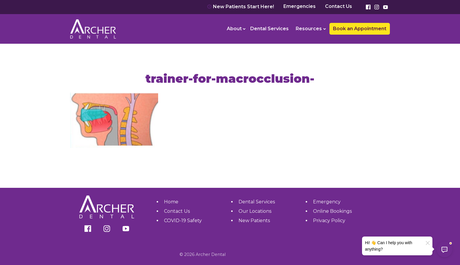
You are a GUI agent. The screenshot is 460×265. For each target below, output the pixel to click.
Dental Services (269, 28)
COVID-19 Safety (183, 220)
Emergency (327, 202)
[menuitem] (235, 29)
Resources (309, 28)
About (234, 28)
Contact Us (338, 6)
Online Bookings (332, 211)
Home (171, 202)
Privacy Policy (329, 220)
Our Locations (255, 211)
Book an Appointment (359, 28)
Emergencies (299, 6)
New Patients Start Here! (240, 6)
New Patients (254, 220)
